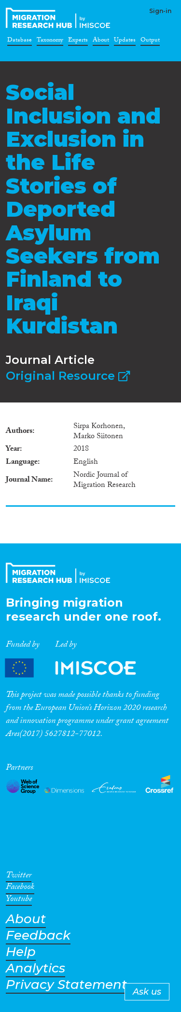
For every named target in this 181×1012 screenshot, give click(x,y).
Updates (125, 41)
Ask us (147, 991)
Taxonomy (50, 41)
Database (19, 41)
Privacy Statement (66, 984)
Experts (78, 41)
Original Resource (68, 376)
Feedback (38, 935)
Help (21, 951)
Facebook (20, 888)
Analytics (35, 968)
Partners (78, 667)
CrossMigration (60, 18)
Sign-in (160, 10)
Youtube (19, 900)
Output (150, 41)
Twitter (18, 877)
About (101, 41)
